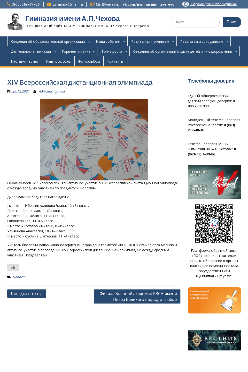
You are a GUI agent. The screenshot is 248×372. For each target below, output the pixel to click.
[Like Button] (13, 267)
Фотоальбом (89, 61)
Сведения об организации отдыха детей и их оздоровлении (182, 51)
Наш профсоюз (58, 61)
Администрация (52, 91)
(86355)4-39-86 (26, 4)
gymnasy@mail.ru (68, 4)
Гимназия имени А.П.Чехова (72, 18)
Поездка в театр (27, 293)
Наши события (108, 41)
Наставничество (24, 61)
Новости (20, 277)
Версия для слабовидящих (209, 4)
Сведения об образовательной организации (48, 41)
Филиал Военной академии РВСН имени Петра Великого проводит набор (138, 296)
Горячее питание (76, 51)
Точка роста (111, 51)
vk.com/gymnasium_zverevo (148, 4)
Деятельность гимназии (31, 51)
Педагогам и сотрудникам (201, 41)
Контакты (115, 61)
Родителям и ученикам (150, 41)
